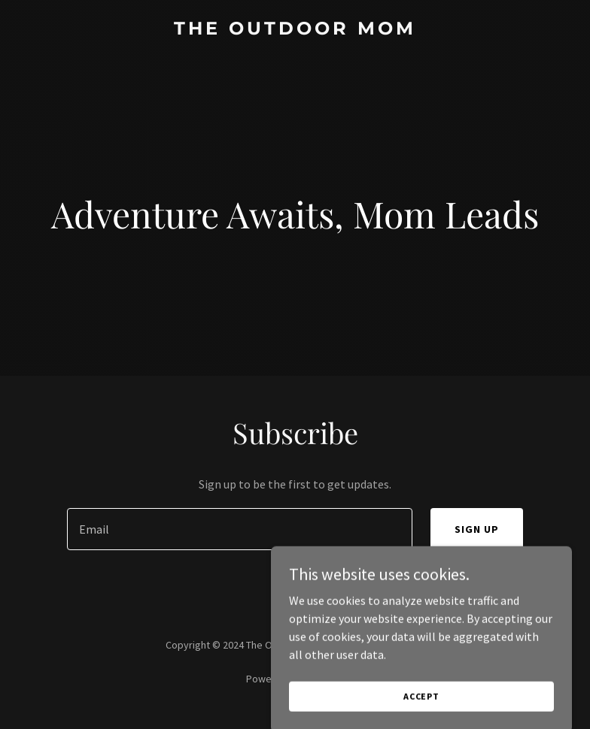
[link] (295, 30)
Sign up (477, 529)
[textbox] (239, 529)
